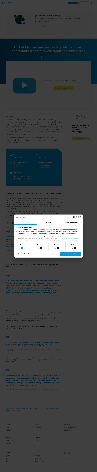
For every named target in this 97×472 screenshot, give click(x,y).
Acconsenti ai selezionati (48, 254)
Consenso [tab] (25, 222)
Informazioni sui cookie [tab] (71, 222)
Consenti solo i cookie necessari (27, 254)
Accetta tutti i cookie (70, 254)
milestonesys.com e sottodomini (70, 238)
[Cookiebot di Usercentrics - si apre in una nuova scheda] (74, 217)
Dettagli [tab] (48, 222)
